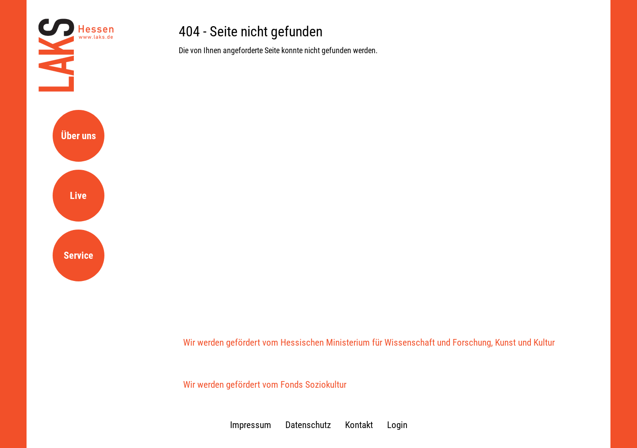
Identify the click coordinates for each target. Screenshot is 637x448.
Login (397, 425)
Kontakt (359, 425)
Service (78, 255)
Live (78, 195)
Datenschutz (308, 425)
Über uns (78, 135)
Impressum (250, 425)
